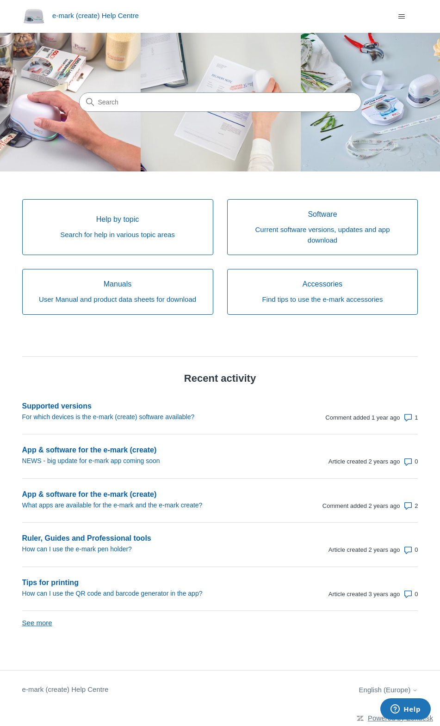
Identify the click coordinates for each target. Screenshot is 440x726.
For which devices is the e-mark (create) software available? (108, 417)
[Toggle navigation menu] (401, 16)
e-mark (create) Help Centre (65, 689)
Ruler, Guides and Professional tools (86, 538)
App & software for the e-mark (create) (89, 450)
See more (37, 623)
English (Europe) (388, 690)
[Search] (220, 102)
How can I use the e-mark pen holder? (77, 549)
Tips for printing (50, 582)
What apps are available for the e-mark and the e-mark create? (112, 505)
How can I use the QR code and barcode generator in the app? (112, 593)
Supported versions (57, 406)
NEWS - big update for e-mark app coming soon (91, 460)
